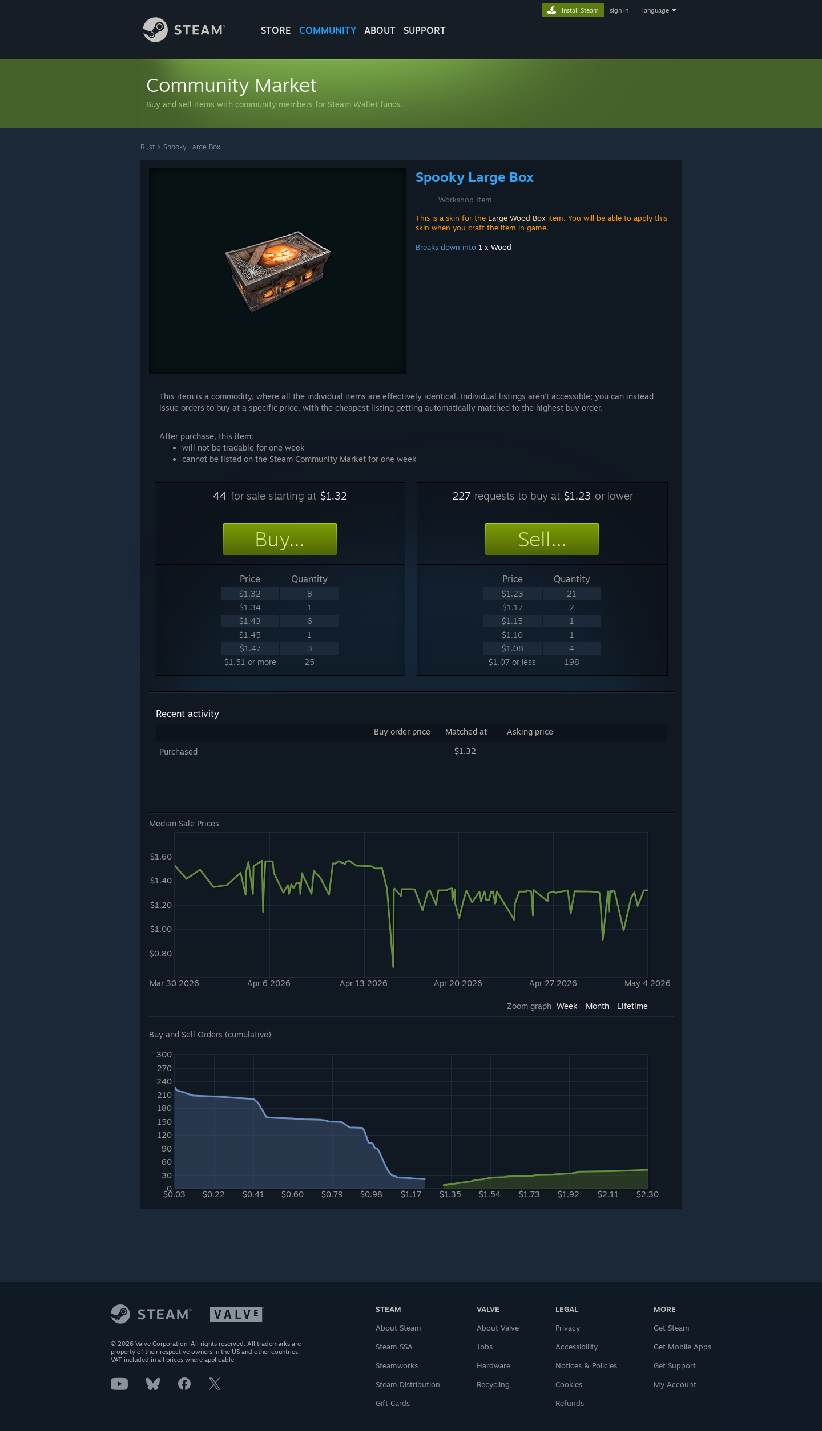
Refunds (569, 1403)
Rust (147, 147)
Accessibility (576, 1346)
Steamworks (397, 1365)
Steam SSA (394, 1346)
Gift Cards (393, 1403)
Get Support (675, 1365)
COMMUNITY (327, 30)
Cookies (568, 1384)
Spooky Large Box (191, 147)
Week (567, 1006)
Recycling (493, 1384)
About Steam (398, 1327)
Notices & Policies (586, 1365)
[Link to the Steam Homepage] (193, 39)
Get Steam (672, 1327)
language (655, 10)
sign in (619, 10)
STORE (276, 30)
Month (597, 1006)
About (380, 30)
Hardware (493, 1365)
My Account (675, 1384)
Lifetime (632, 1006)
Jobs (485, 1346)
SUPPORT (425, 30)
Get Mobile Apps (682, 1346)
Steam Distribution (408, 1384)
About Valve (498, 1327)
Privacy (567, 1327)
